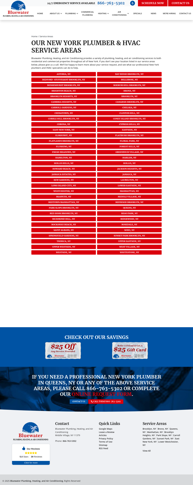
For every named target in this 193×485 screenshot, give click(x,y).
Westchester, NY (63, 191)
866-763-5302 (111, 3)
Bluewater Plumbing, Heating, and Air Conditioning (36, 480)
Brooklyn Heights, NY (63, 96)
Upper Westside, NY (63, 246)
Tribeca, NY (64, 241)
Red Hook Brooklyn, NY (64, 213)
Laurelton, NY (129, 180)
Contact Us (180, 3)
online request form (102, 394)
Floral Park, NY (129, 141)
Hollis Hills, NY (63, 163)
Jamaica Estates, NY (64, 174)
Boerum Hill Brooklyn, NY (129, 85)
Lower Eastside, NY (129, 185)
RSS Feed (103, 448)
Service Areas (46, 36)
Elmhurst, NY (63, 135)
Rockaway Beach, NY (63, 224)
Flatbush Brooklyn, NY (129, 135)
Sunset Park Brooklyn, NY (129, 235)
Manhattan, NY (129, 191)
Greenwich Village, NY (129, 152)
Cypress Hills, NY (129, 124)
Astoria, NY (64, 74)
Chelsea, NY (129, 107)
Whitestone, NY (129, 252)
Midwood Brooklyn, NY (129, 202)
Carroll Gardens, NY (63, 107)
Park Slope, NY (163, 435)
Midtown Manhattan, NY (63, 202)
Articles (103, 435)
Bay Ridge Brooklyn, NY (129, 74)
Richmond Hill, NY (63, 219)
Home (34, 36)
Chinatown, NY (64, 113)
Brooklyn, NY (129, 96)
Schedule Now (153, 3)
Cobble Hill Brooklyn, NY (63, 118)
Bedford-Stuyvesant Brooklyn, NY (63, 79)
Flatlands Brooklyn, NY (64, 141)
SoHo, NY (129, 230)
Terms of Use (105, 441)
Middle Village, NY (129, 196)
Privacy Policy (106, 438)
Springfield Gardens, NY (64, 235)
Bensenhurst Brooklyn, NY (63, 85)
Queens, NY (129, 207)
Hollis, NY (129, 163)
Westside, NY (63, 252)
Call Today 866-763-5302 (100, 401)
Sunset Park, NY (165, 438)
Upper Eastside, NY (129, 241)
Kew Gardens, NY (64, 180)
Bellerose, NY (129, 79)
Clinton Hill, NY (129, 113)
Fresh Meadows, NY (63, 152)
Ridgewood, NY (129, 219)
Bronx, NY (129, 90)
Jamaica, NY (129, 174)
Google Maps (105, 428)
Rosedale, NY (129, 224)
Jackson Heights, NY (129, 168)
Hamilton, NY (63, 157)
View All (147, 450)
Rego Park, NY (129, 213)
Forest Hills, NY (129, 146)
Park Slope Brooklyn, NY (64, 207)
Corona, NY (63, 124)
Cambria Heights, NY (63, 102)
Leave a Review (106, 432)
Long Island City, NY (63, 185)
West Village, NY (129, 246)
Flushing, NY (63, 146)
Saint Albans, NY (64, 230)
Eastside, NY (129, 129)
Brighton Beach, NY (64, 90)
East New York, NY (63, 129)
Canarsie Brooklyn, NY (129, 102)
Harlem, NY (129, 157)
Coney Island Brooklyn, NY (129, 118)
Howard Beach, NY (63, 168)
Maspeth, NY (63, 196)
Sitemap (103, 445)
